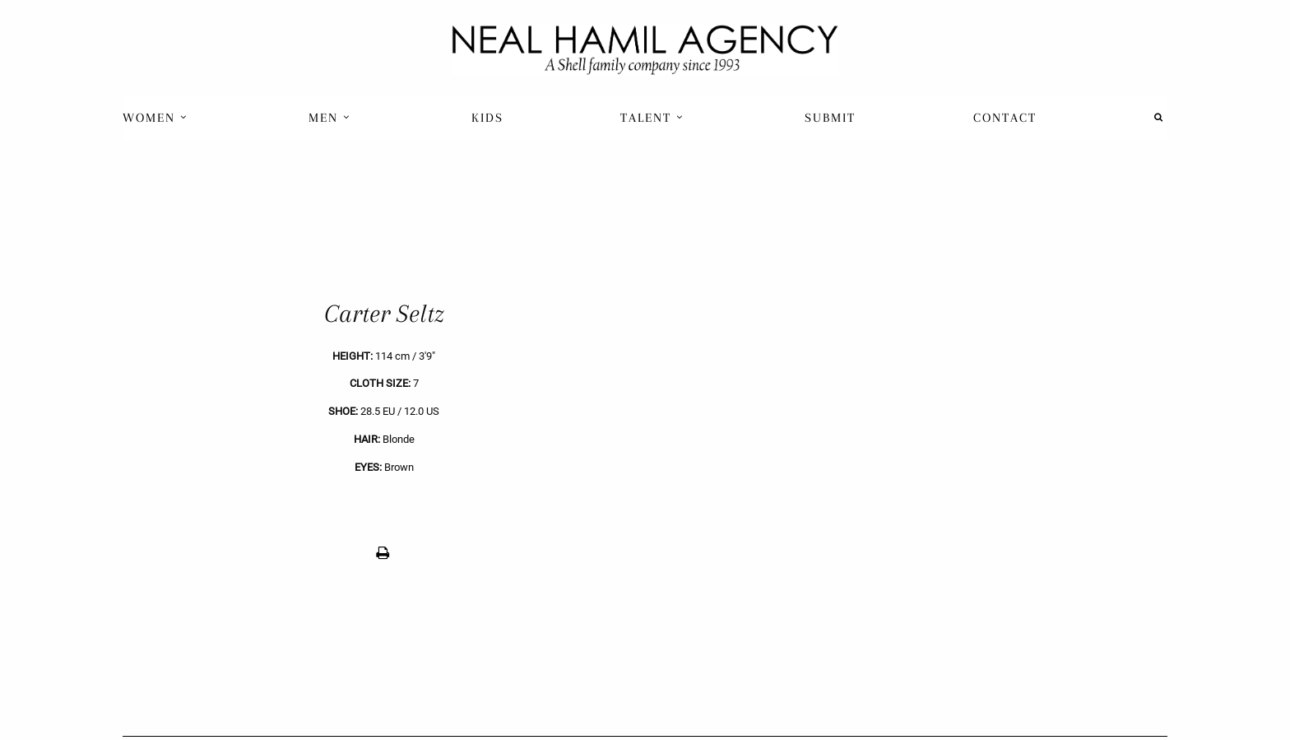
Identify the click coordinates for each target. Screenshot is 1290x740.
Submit (830, 117)
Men (329, 117)
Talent (652, 117)
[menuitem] (157, 117)
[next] (906, 434)
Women (155, 117)
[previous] (384, 434)
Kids (487, 117)
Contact (1005, 117)
